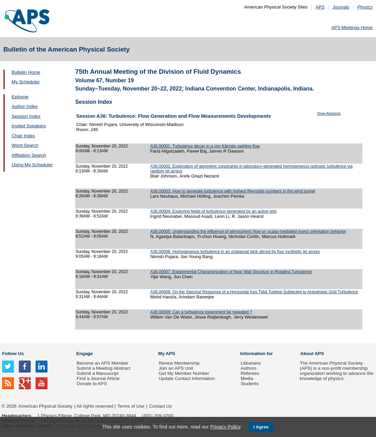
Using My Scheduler (32, 164)
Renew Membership (179, 363)
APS (319, 7)
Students (250, 383)
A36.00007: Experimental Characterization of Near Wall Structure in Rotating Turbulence (231, 271)
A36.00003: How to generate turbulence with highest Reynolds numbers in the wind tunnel (232, 191)
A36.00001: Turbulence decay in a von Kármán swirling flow (204, 146)
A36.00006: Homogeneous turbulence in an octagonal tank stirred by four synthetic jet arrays (235, 251)
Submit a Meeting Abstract (103, 368)
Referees (250, 373)
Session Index (26, 116)
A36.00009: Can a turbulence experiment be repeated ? (201, 312)
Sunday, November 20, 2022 (102, 146)
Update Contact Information (187, 378)
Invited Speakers (29, 125)
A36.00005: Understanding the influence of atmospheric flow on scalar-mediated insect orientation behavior (248, 231)
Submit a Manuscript (97, 373)
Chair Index (23, 135)
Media (247, 378)
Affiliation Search (29, 155)
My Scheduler (26, 81)
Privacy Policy (225, 426)
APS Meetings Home (352, 27)
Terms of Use (130, 406)
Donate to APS (92, 383)
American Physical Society (45, 406)
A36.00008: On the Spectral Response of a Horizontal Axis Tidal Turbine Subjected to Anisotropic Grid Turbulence (254, 292)
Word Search (25, 145)
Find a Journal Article (98, 378)
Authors (248, 368)
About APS (312, 353)
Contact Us (160, 406)
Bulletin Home (26, 72)
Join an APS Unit (176, 368)
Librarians (251, 363)
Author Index (25, 106)
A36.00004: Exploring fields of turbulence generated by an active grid (213, 211)
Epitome (20, 96)
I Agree (261, 426)
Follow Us (13, 353)
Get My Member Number (184, 373)
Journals (341, 7)
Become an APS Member (102, 363)
